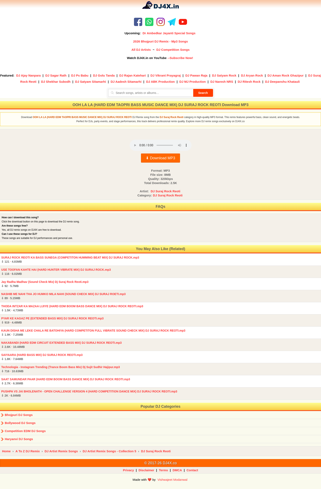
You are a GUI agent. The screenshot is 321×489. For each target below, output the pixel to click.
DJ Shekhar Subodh (56, 81)
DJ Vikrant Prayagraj (165, 75)
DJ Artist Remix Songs (61, 451)
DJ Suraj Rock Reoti (165, 191)
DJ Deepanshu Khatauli (282, 81)
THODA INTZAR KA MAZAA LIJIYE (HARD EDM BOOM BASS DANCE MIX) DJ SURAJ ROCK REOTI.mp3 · (72, 308)
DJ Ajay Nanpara (28, 75)
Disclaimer (146, 470)
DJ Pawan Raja (196, 75)
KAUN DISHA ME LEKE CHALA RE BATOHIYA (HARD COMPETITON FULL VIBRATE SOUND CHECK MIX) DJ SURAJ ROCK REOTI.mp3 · (93, 332)
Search (203, 92)
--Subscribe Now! (180, 58)
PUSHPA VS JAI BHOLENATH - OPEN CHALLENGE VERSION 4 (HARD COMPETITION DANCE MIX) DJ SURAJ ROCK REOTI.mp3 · (89, 393)
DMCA (177, 470)
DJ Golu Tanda (104, 75)
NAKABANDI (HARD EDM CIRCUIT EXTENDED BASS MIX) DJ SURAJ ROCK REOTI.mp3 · (61, 344)
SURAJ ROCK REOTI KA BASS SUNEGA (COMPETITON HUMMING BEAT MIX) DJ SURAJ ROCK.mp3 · (70, 259)
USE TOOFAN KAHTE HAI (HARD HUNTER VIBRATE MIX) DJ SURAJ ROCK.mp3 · (56, 271)
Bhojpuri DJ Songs (19, 415)
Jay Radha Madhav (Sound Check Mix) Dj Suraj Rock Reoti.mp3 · (44, 284)
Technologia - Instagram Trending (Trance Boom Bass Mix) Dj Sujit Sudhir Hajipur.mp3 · (60, 369)
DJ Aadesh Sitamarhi (126, 81)
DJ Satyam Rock (224, 75)
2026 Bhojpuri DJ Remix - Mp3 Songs (160, 41)
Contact (192, 470)
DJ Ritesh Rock (249, 81)
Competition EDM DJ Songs (25, 431)
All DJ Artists (141, 49)
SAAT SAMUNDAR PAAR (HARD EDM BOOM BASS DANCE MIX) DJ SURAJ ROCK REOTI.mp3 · (65, 381)
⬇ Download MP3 (160, 158)
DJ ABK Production (160, 81)
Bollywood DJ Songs (20, 423)
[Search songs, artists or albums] (150, 93)
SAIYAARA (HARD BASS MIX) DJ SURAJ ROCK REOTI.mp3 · (42, 357)
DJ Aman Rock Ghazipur (285, 75)
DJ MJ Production (192, 81)
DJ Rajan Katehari (132, 75)
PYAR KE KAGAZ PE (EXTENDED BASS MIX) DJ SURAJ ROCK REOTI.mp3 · (52, 320)
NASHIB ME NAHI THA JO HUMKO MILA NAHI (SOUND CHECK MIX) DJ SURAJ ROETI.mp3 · (63, 296)
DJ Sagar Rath (56, 75)
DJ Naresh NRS (221, 81)
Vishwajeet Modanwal (172, 479)
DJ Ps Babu (79, 75)
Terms (163, 470)
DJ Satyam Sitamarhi (90, 81)
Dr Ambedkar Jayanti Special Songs (169, 33)
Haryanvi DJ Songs (19, 439)
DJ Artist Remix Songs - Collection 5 (109, 451)
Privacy (128, 470)
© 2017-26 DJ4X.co (160, 463)
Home (6, 451)
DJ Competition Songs (173, 49)
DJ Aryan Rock (252, 75)
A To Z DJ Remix (27, 451)
